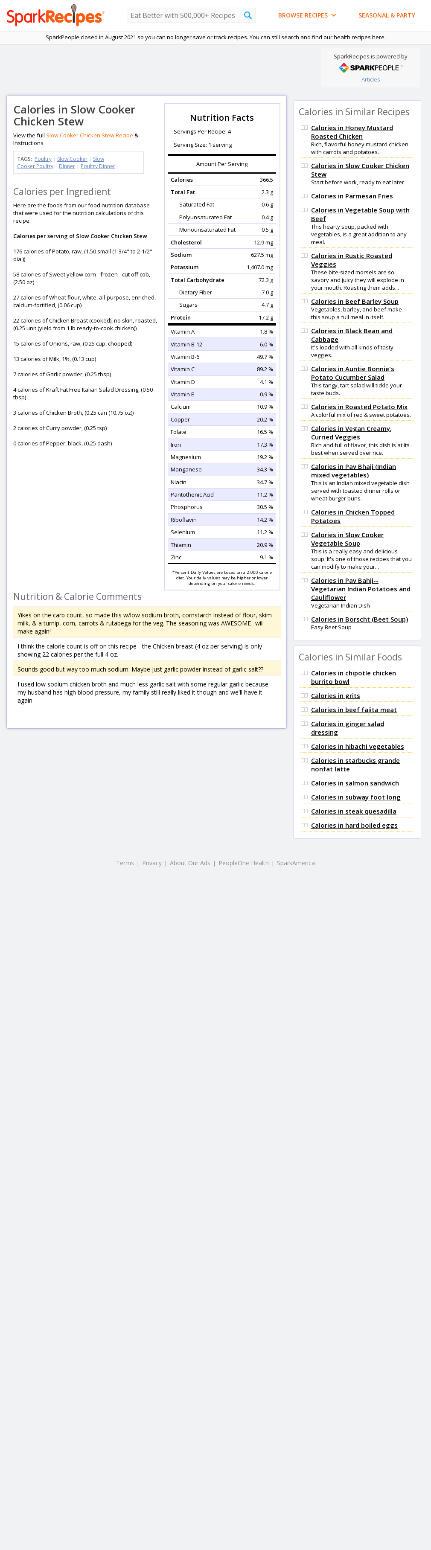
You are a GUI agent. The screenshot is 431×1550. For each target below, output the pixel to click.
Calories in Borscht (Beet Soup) (359, 619)
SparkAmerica (296, 863)
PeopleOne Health (243, 863)
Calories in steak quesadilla (353, 811)
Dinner (67, 166)
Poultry (43, 159)
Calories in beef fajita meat (354, 709)
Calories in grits (335, 695)
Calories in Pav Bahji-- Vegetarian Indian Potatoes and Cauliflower (361, 589)
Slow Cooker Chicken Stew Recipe (89, 135)
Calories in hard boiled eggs (354, 825)
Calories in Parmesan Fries (352, 196)
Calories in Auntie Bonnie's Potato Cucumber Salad (352, 372)
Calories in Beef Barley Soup (355, 301)
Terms (125, 863)
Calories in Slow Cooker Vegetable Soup (347, 538)
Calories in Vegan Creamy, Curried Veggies (351, 432)
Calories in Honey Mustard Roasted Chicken (352, 131)
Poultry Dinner (98, 166)
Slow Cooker (72, 159)
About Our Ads (190, 863)
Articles (370, 79)
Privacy (152, 863)
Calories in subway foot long (356, 797)
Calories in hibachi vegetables (357, 746)
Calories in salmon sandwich (355, 783)
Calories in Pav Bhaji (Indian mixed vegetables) (353, 470)
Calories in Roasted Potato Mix (359, 406)
